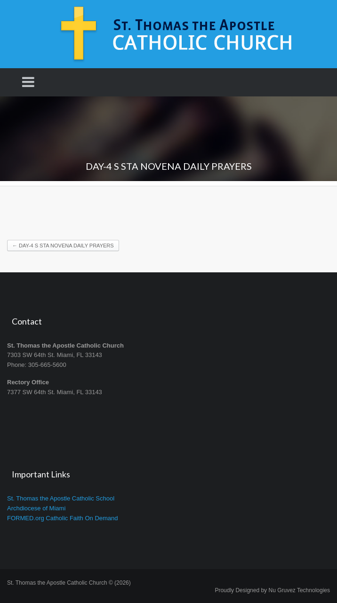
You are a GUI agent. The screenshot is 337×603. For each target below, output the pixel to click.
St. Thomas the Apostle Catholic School (60, 498)
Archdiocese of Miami (36, 508)
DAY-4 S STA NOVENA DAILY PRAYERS (63, 245)
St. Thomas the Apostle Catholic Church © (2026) (69, 582)
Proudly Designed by (272, 590)
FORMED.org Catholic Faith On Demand (62, 518)
